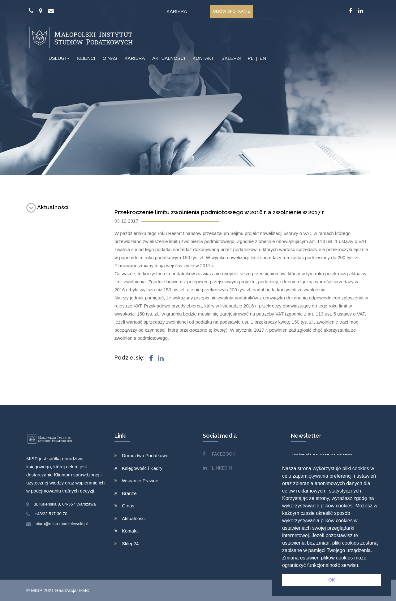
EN (263, 58)
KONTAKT (203, 58)
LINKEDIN (222, 468)
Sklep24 (130, 543)
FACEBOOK (223, 454)
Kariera (176, 11)
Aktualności (47, 207)
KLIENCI (86, 58)
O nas (128, 505)
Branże (129, 493)
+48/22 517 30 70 (51, 513)
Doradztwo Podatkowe (145, 455)
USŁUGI (57, 58)
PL (250, 58)
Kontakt (130, 530)
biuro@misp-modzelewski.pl (62, 523)
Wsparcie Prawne (140, 480)
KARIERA (134, 58)
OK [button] (331, 579)
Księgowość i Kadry (142, 468)
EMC (84, 590)
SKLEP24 (232, 58)
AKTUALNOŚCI (168, 58)
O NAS (110, 58)
